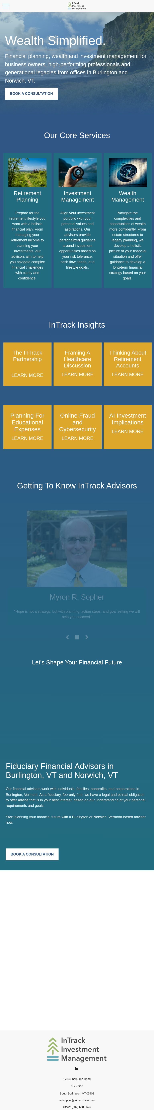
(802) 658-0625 (81, 1107)
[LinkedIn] (76, 1068)
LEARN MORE (27, 375)
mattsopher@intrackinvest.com (77, 1100)
